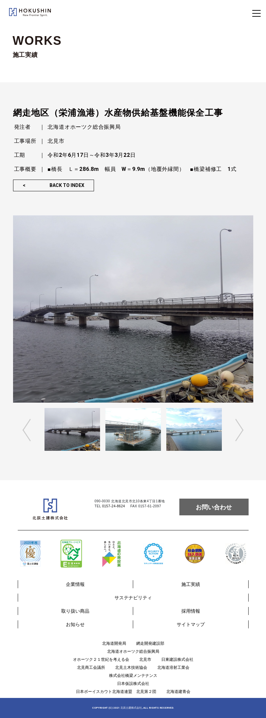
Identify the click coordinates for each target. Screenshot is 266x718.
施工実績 (190, 584)
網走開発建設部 (150, 643)
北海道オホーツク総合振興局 (133, 651)
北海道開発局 (114, 643)
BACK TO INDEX (67, 185)
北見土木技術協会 (131, 667)
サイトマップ (191, 624)
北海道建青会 (178, 691)
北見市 (145, 659)
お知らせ (75, 624)
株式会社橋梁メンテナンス (133, 675)
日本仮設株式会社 (133, 683)
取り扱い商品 (75, 611)
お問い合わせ (214, 507)
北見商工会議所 (91, 667)
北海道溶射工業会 (173, 667)
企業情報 (75, 584)
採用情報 (190, 611)
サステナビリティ (133, 597)
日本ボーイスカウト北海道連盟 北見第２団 (116, 691)
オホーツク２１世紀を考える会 (101, 659)
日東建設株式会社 (177, 659)
